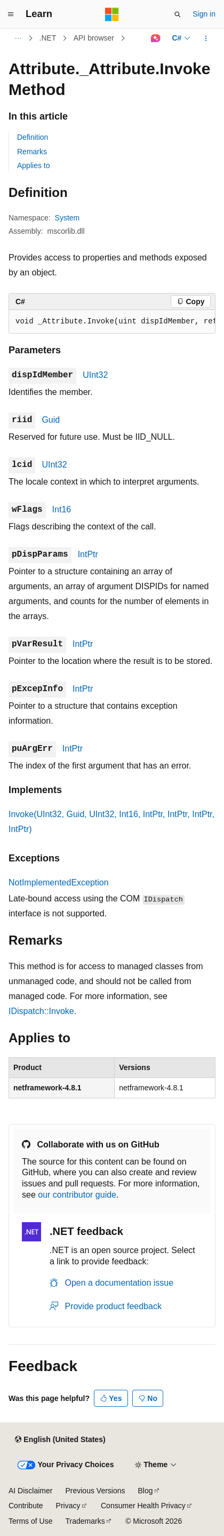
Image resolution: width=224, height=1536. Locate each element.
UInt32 (95, 374)
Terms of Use (30, 1521)
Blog (145, 1490)
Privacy (68, 1505)
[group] (112, 322)
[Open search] (177, 14)
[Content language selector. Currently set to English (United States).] (60, 1439)
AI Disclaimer (30, 1490)
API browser (94, 38)
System (67, 217)
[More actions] (206, 38)
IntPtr (88, 554)
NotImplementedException (59, 882)
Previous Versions (95, 1490)
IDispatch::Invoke (41, 1011)
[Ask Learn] (155, 38)
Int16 (61, 509)
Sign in (204, 14)
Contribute (26, 1505)
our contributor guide (77, 1194)
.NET (48, 38)
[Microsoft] (112, 14)
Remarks (32, 151)
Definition (32, 137)
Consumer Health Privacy (143, 1505)
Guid (51, 419)
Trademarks (85, 1521)
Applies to (33, 165)
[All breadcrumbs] (18, 38)
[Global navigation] (10, 14)
